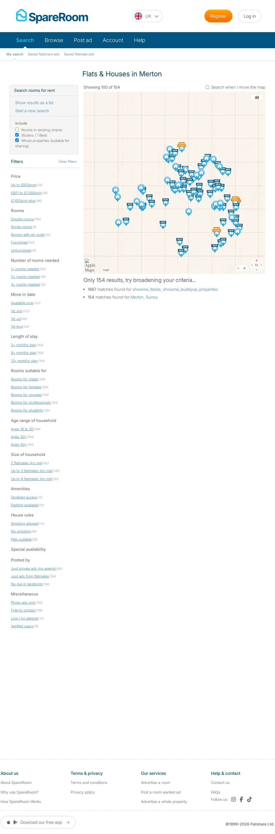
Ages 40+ (19, 444)
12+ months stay (24, 360)
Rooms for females (26, 387)
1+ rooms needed (25, 269)
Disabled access (24, 497)
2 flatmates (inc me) (27, 463)
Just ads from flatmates (30, 576)
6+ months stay (23, 352)
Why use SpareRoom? (20, 792)
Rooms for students (27, 410)
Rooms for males (24, 379)
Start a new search (32, 110)
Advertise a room (155, 782)
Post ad (83, 40)
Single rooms (21, 227)
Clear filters (68, 161)
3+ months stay (23, 345)
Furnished (19, 242)
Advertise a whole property (164, 801)
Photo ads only (23, 602)
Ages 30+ (19, 437)
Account (113, 40)
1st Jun (16, 311)
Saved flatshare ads (44, 54)
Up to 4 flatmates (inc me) (31, 479)
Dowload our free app (38, 822)
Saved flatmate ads (79, 54)
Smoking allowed (25, 523)
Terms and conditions (89, 782)
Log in (250, 16)
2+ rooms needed (25, 276)
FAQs (215, 792)
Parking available (24, 505)
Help (139, 40)
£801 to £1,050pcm (26, 193)
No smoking (21, 531)
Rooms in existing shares (41, 130)
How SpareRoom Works (21, 801)
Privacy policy (83, 792)
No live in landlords (27, 584)
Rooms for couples (26, 395)
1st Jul (16, 318)
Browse (54, 40)
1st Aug (17, 326)
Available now (22, 303)
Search (25, 40)
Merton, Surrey (144, 297)
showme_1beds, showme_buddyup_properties (175, 289)
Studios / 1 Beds (34, 135)
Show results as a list (34, 102)
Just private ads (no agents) (33, 568)
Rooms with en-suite (27, 234)
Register (218, 16)
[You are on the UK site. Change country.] (147, 16)
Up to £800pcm (23, 185)
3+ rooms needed (25, 284)
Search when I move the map (238, 87)
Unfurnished (21, 250)
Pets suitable (21, 539)
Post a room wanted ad (161, 792)
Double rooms (22, 219)
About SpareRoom (16, 782)
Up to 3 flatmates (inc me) (31, 471)
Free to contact (23, 610)
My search (15, 54)
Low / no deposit (24, 618)
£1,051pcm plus (23, 200)
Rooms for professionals (31, 402)
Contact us (220, 782)
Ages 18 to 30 (22, 429)
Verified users (22, 626)
